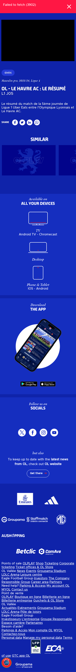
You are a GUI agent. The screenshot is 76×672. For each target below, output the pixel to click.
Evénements (27, 608)
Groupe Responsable (56, 619)
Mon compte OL (40, 630)
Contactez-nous (13, 634)
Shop (39, 563)
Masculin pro (10, 80)
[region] (37, 40)
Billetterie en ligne (56, 596)
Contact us (20, 589)
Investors (41, 578)
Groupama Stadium (51, 571)
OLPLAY (29, 563)
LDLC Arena (10, 574)
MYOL (6, 589)
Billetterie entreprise (17, 600)
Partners (55, 582)
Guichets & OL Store (48, 600)
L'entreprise (31, 619)
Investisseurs (11, 619)
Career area (39, 582)
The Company (59, 578)
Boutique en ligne (28, 596)
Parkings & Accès (15, 630)
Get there (36, 473)
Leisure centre (31, 574)
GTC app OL (21, 655)
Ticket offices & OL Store (34, 567)
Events (31, 571)
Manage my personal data (42, 637)
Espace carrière (13, 622)
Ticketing (51, 563)
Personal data (12, 637)
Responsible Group (16, 582)
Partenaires (34, 622)
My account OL (58, 585)
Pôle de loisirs (30, 611)
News (21, 571)
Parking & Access (33, 585)
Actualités (9, 608)
